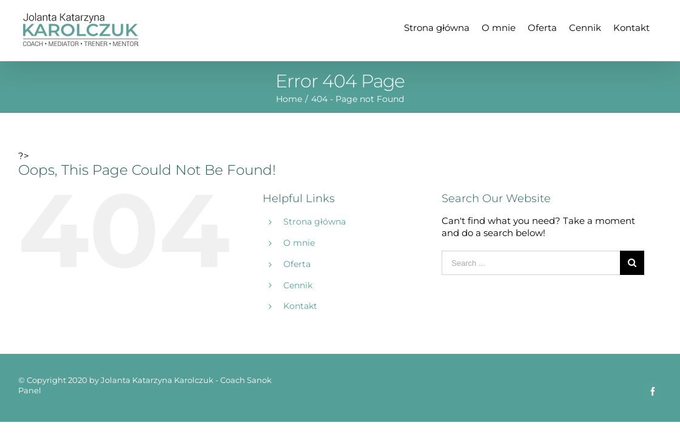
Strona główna (314, 221)
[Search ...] (531, 263)
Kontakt (300, 305)
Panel (29, 390)
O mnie (299, 242)
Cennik (297, 285)
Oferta (297, 264)
